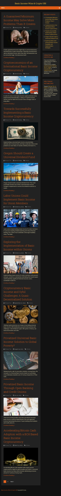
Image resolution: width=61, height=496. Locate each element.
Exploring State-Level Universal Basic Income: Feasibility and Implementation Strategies (51, 44)
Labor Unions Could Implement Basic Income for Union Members (20, 201)
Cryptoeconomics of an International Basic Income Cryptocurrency (19, 67)
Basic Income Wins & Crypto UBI (30, 3)
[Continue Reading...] (9, 58)
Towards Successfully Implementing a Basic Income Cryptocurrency (19, 113)
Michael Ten (8, 28)
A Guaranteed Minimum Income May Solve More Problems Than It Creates (20, 20)
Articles (27, 28)
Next (12, 485)
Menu (3, 8)
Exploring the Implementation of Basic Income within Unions (19, 247)
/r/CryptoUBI (47, 68)
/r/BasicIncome (48, 70)
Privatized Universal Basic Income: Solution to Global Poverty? (20, 344)
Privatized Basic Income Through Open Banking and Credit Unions (19, 391)
